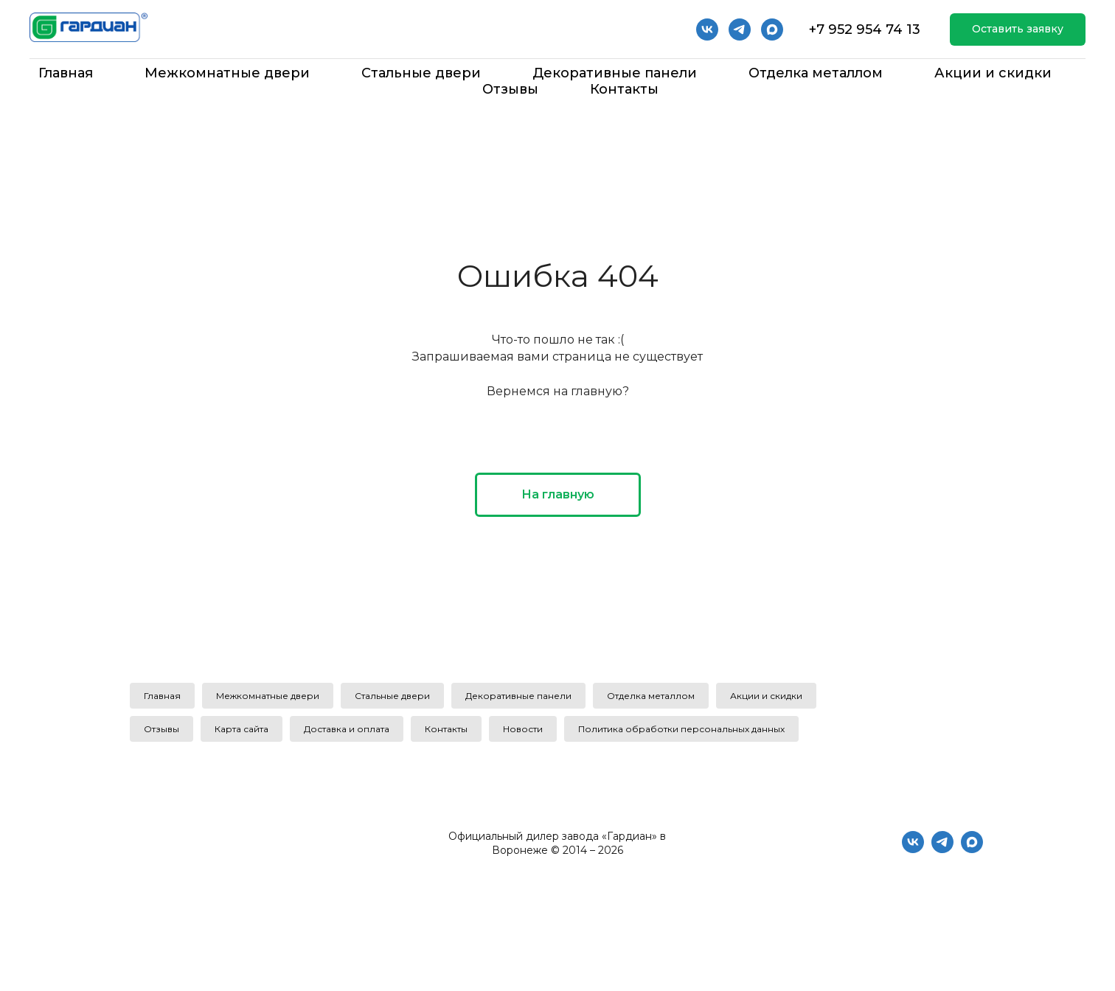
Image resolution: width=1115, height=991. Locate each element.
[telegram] (740, 29)
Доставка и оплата (346, 728)
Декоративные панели (614, 73)
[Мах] (772, 29)
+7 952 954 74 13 (864, 29)
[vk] (707, 29)
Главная (65, 73)
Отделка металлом (815, 73)
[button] (1018, 29)
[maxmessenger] (972, 849)
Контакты (624, 89)
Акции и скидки (993, 73)
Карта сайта (241, 728)
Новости (523, 728)
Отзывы (510, 89)
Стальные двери (421, 73)
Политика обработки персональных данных (681, 728)
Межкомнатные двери (227, 73)
